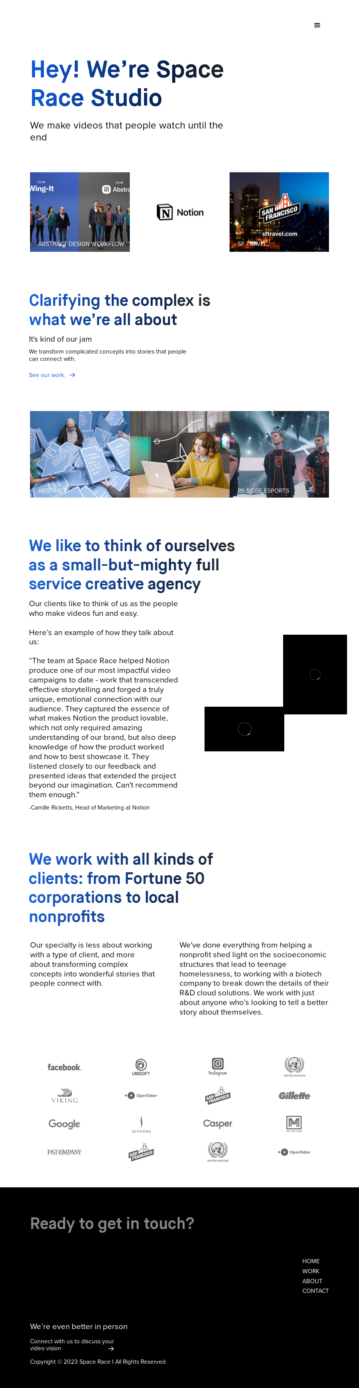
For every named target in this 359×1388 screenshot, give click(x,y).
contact (315, 1291)
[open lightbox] (80, 213)
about (312, 1281)
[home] (67, 14)
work (310, 1271)
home (311, 1261)
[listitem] (80, 213)
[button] (317, 25)
